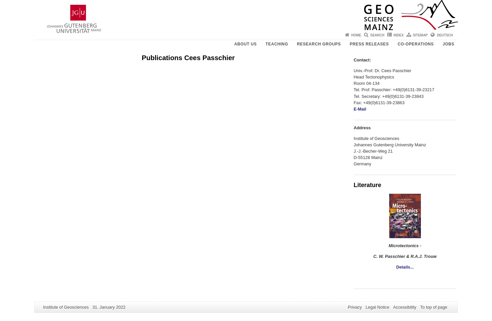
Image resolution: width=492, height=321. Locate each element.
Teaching (277, 44)
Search (377, 35)
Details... (405, 267)
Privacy (355, 307)
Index (399, 35)
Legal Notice (377, 307)
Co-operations (416, 44)
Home (356, 35)
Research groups (319, 44)
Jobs (448, 44)
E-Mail (360, 109)
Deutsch (445, 35)
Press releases (369, 44)
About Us (245, 44)
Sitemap (420, 35)
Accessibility (405, 307)
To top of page (433, 307)
